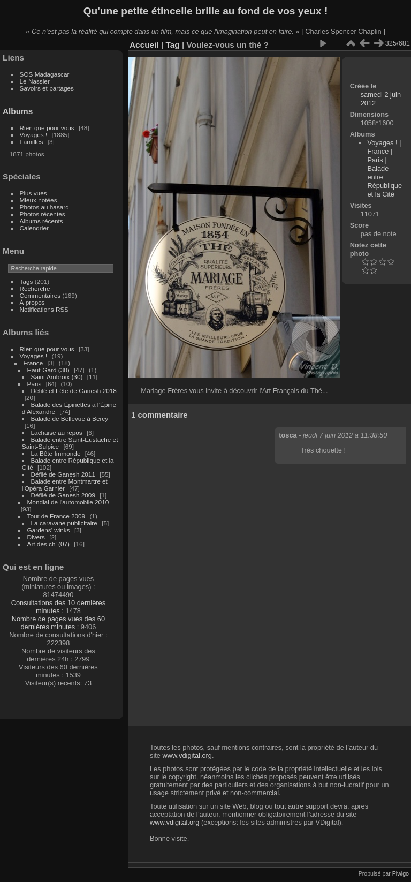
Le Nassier (35, 81)
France (33, 362)
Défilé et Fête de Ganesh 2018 (74, 390)
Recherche (35, 288)
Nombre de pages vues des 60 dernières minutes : (58, 623)
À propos (32, 302)
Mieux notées (38, 200)
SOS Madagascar (45, 74)
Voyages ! (34, 134)
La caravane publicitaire (64, 522)
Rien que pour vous (48, 127)
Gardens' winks (48, 529)
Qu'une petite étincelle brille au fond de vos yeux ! (205, 11)
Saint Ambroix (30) (57, 376)
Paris (34, 383)
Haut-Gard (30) (48, 369)
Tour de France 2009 (56, 515)
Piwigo (400, 873)
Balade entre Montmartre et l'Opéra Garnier (65, 485)
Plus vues (33, 193)
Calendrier (34, 227)
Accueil (144, 44)
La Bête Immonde (56, 453)
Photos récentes (42, 213)
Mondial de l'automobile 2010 (68, 502)
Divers (36, 536)
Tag (172, 44)
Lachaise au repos (56, 432)
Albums (18, 111)
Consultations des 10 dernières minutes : (58, 607)
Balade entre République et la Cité (384, 181)
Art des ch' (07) (48, 543)
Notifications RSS (44, 309)
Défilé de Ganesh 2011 (63, 474)
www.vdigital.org (186, 755)
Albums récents (41, 220)
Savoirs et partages (47, 88)
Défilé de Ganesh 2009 (63, 495)
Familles (31, 141)
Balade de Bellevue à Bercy (70, 418)
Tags (26, 281)
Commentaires (40, 295)
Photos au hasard (44, 206)
